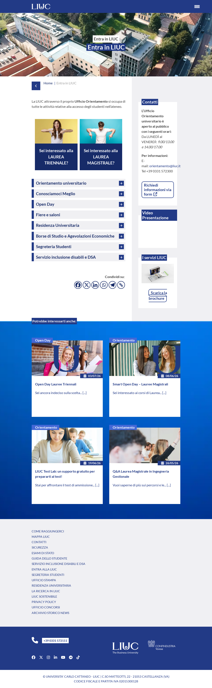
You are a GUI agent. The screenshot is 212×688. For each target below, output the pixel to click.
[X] (86, 285)
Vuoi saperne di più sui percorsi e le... (140, 485)
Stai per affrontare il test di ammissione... (65, 485)
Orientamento (124, 340)
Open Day (43, 340)
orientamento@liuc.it (165, 166)
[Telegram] (112, 285)
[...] (85, 393)
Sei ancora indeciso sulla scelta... (59, 393)
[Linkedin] (95, 285)
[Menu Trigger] (197, 6)
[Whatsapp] (104, 285)
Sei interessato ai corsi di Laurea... (137, 393)
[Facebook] (78, 285)
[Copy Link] (121, 285)
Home (48, 83)
